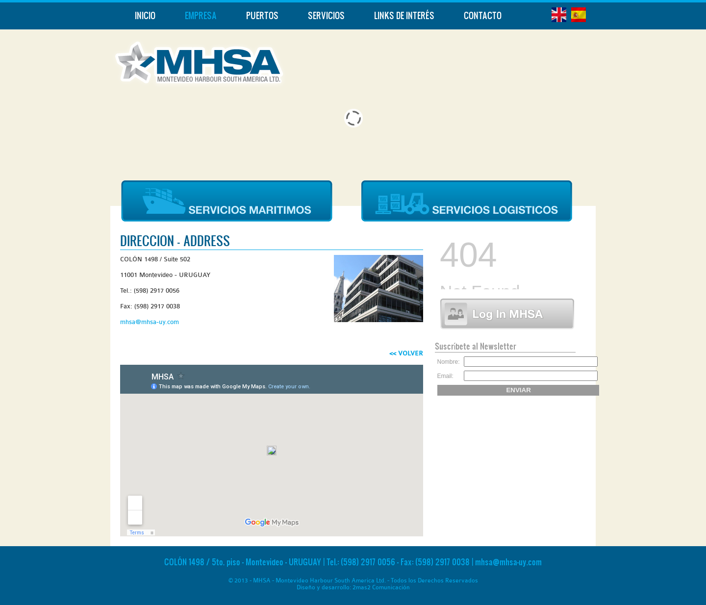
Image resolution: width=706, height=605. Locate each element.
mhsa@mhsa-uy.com (149, 322)
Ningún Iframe (505, 259)
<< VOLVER (406, 353)
